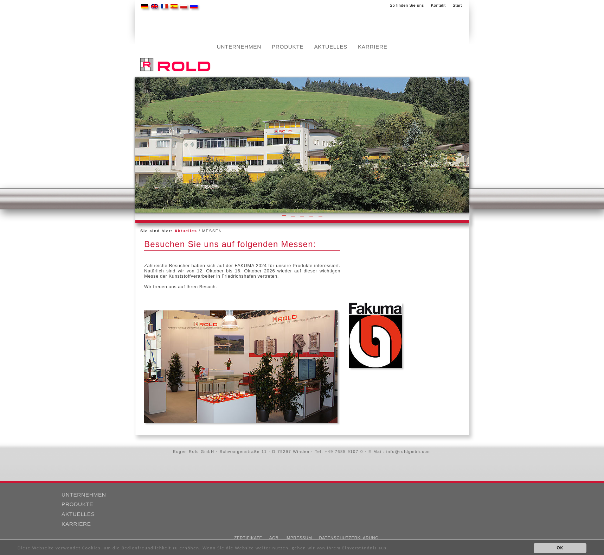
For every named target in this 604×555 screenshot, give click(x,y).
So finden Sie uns (407, 5)
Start (457, 5)
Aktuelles (330, 47)
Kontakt (438, 5)
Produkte (287, 47)
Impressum (298, 538)
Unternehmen (239, 47)
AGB (273, 538)
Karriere (372, 47)
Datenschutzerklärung (348, 538)
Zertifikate (248, 538)
